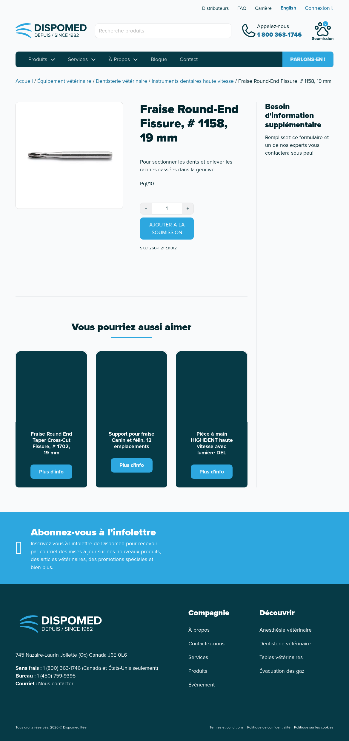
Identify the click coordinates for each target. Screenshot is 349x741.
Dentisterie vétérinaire (121, 81)
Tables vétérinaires (281, 657)
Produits (37, 59)
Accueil (24, 81)
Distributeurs (215, 8)
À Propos (119, 59)
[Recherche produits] (163, 31)
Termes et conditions (227, 727)
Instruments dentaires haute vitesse (193, 81)
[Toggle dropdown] (53, 59)
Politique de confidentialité (268, 727)
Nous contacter (55, 683)
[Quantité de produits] (167, 208)
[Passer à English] (288, 8)
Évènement (201, 685)
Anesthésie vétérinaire (285, 630)
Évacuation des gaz (281, 671)
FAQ (241, 8)
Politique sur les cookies (313, 727)
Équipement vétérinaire (64, 81)
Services (78, 59)
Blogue (159, 59)
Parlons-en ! (307, 59)
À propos (199, 630)
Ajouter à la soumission (167, 228)
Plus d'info (51, 472)
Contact (189, 59)
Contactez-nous (206, 643)
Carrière (263, 8)
